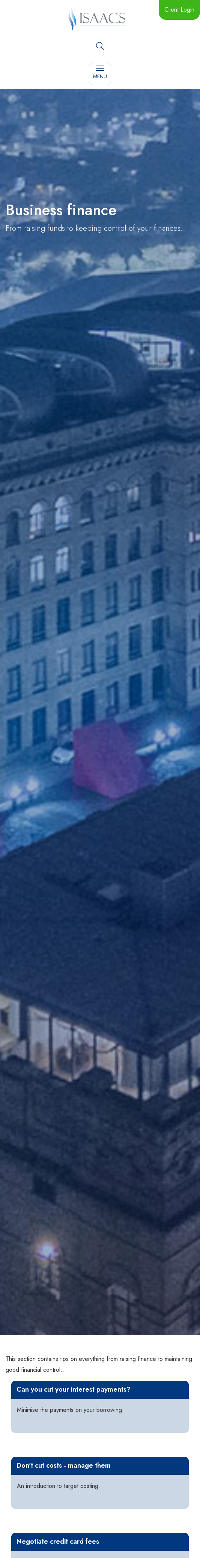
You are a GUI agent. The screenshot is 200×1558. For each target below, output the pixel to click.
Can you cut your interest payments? (74, 1389)
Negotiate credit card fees (58, 1541)
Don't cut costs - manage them (64, 1465)
